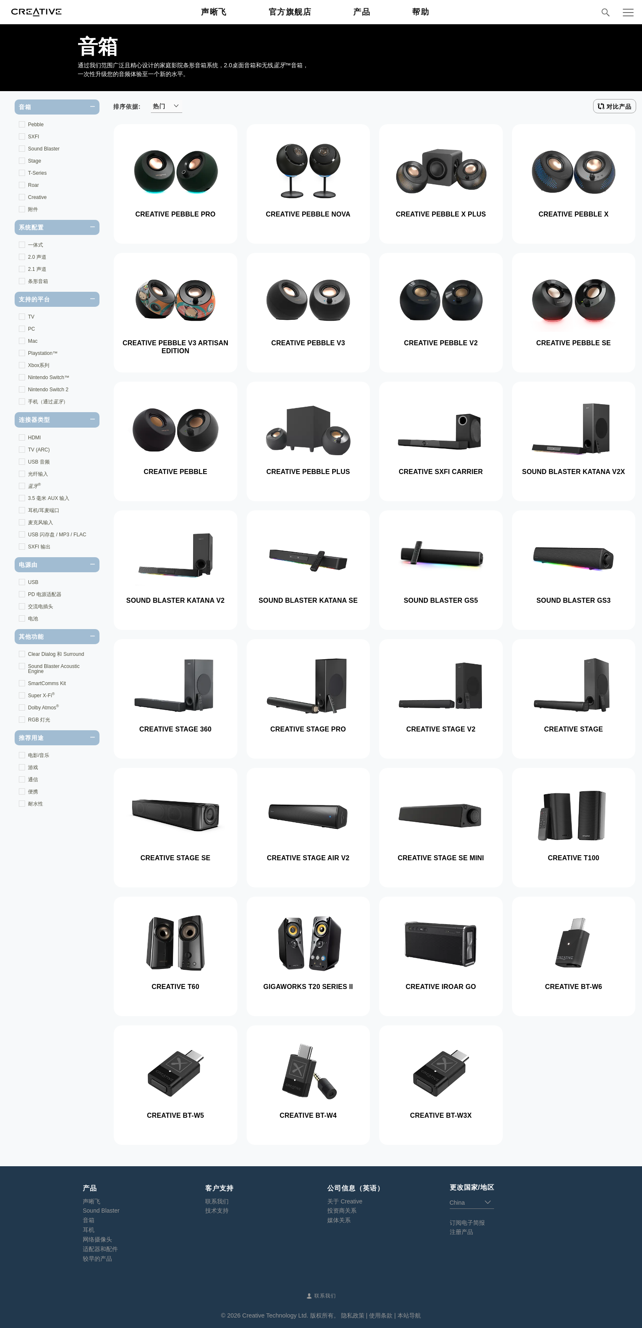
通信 (33, 780)
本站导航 (409, 1315)
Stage (34, 161)
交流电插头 (40, 606)
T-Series (37, 173)
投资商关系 (342, 1210)
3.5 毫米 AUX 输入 (48, 498)
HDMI (34, 438)
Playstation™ (43, 353)
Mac (33, 341)
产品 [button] (361, 12)
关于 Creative (344, 1201)
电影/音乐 (38, 755)
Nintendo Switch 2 (48, 390)
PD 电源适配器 (44, 594)
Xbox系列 (38, 365)
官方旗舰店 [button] (290, 12)
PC (31, 329)
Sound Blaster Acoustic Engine (53, 668)
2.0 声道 (37, 257)
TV (31, 317)
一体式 (35, 245)
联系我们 (217, 1201)
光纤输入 (38, 474)
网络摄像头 (97, 1239)
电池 (33, 619)
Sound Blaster (43, 149)
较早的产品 (97, 1258)
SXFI (33, 137)
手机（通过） (48, 402)
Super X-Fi (41, 695)
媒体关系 (339, 1220)
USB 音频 (39, 462)
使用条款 (380, 1315)
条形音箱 (38, 281)
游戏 (33, 767)
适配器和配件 (100, 1249)
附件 (33, 209)
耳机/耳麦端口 (43, 510)
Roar (33, 185)
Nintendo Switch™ (48, 377)
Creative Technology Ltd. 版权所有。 (290, 1315)
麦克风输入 (40, 522)
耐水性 (35, 804)
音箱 (88, 1220)
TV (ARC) (39, 450)
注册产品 (461, 1232)
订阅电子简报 (467, 1222)
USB (33, 582)
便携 (33, 792)
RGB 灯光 (39, 720)
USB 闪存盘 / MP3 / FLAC (57, 535)
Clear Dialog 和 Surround (56, 654)
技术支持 (217, 1210)
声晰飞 (91, 1201)
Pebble (35, 124)
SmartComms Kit (47, 683)
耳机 (88, 1229)
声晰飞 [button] (214, 12)
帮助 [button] (420, 12)
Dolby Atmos (43, 707)
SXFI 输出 (39, 547)
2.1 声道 (37, 269)
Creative (37, 197)
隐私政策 (352, 1315)
